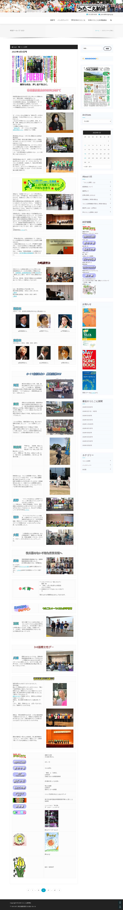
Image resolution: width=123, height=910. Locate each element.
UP (120, 902)
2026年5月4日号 (87, 415)
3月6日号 (38, 273)
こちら (23, 230)
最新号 (52, 20)
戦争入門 (16, 128)
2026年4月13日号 (87, 428)
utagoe (14, 47)
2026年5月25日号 (87, 407)
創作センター (17, 696)
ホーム (97, 30)
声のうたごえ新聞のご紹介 (90, 212)
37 (48, 890)
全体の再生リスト (18, 130)
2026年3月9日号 (87, 445)
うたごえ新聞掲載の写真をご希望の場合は (94, 204)
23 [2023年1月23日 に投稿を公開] (85, 158)
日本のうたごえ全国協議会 (97, 20)
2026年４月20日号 (87, 424)
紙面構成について (87, 186)
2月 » (90, 166)
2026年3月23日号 (87, 437)
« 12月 (86, 166)
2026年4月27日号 (87, 420)
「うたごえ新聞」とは (88, 182)
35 (38, 890)
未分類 (84, 469)
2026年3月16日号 (87, 441)
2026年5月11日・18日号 (89, 411)
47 (54, 890)
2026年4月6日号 (87, 432)
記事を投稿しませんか (88, 195)
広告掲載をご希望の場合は (90, 199)
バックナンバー (63, 20)
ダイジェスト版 (24, 566)
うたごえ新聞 (23, 47)
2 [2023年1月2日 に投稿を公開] (85, 145)
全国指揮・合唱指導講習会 (23, 273)
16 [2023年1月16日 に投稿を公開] (85, 154)
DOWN (120, 907)
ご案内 (15, 292)
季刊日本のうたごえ (78, 20)
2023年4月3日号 (19, 51)
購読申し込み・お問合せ (89, 208)
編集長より (85, 191)
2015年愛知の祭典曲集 (26, 253)
